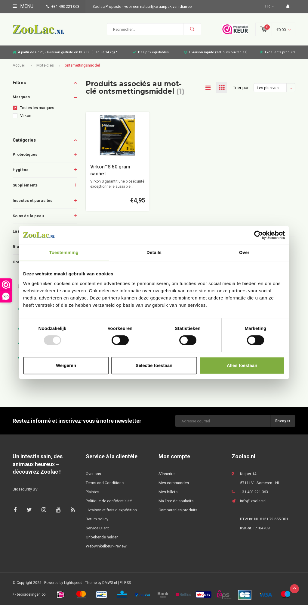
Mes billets (168, 492)
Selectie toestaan (154, 365)
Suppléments (25, 185)
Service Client (97, 528)
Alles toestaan (242, 365)
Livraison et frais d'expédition (111, 510)
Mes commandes (174, 483)
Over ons (93, 474)
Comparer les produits (178, 510)
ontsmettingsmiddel (82, 65)
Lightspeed (73, 583)
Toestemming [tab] (64, 252)
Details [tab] (154, 252)
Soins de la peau (28, 216)
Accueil (19, 65)
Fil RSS (125, 583)
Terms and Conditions (105, 483)
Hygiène (21, 170)
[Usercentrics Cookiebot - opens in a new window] (258, 235)
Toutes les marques (37, 107)
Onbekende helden (102, 537)
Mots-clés (45, 65)
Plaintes (92, 492)
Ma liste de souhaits (176, 501)
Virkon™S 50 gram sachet (110, 170)
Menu (23, 6)
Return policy (97, 519)
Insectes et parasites (32, 200)
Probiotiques (25, 154)
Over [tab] (244, 252)
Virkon (25, 115)
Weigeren (66, 365)
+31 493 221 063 (62, 6)
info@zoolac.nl (253, 501)
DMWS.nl (109, 583)
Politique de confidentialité (109, 501)
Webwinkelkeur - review (106, 546)
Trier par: (241, 87)
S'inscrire (166, 474)
